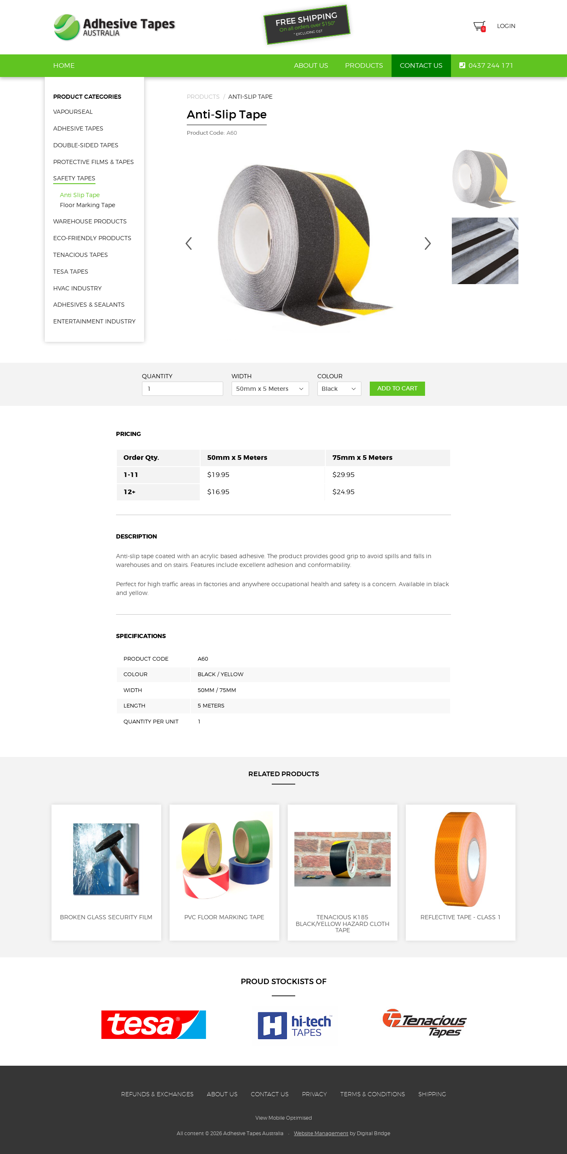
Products (364, 65)
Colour (330, 376)
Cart (479, 27)
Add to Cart (397, 388)
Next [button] (428, 243)
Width (242, 376)
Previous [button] (188, 243)
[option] (308, 250)
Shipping (432, 1094)
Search (463, 26)
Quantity (157, 376)
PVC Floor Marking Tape (224, 866)
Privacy (314, 1094)
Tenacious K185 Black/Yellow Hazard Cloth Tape (342, 872)
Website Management (321, 1133)
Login (506, 25)
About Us (311, 65)
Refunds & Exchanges (157, 1094)
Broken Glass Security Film (106, 866)
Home (64, 65)
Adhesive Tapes (114, 27)
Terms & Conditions (372, 1094)
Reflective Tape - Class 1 (460, 866)
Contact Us (421, 65)
